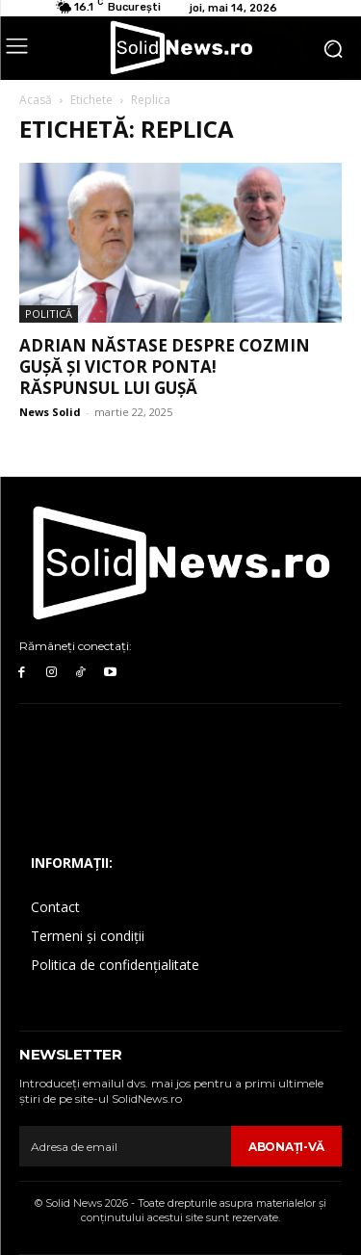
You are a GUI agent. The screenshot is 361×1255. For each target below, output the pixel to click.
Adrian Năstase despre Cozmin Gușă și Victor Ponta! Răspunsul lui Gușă (164, 366)
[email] (125, 1146)
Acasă (35, 100)
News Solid (50, 412)
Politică (48, 313)
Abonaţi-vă (286, 1146)
